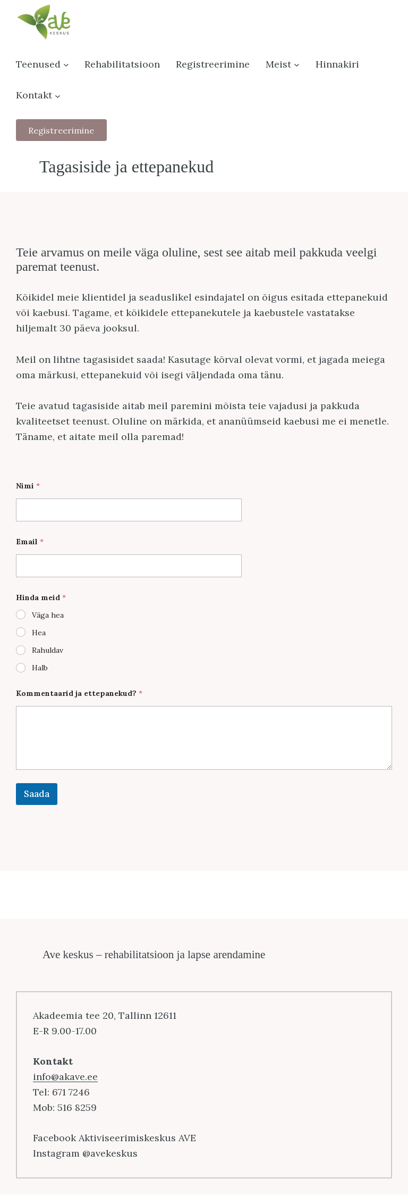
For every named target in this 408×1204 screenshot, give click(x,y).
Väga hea (48, 615)
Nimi (28, 486)
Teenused (38, 64)
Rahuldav (47, 650)
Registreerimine (61, 130)
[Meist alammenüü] (297, 65)
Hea (39, 632)
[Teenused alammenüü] (66, 65)
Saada (36, 794)
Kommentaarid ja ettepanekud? (79, 693)
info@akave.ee (65, 1076)
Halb (40, 667)
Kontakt (34, 95)
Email (30, 541)
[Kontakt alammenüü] (58, 95)
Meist (278, 64)
